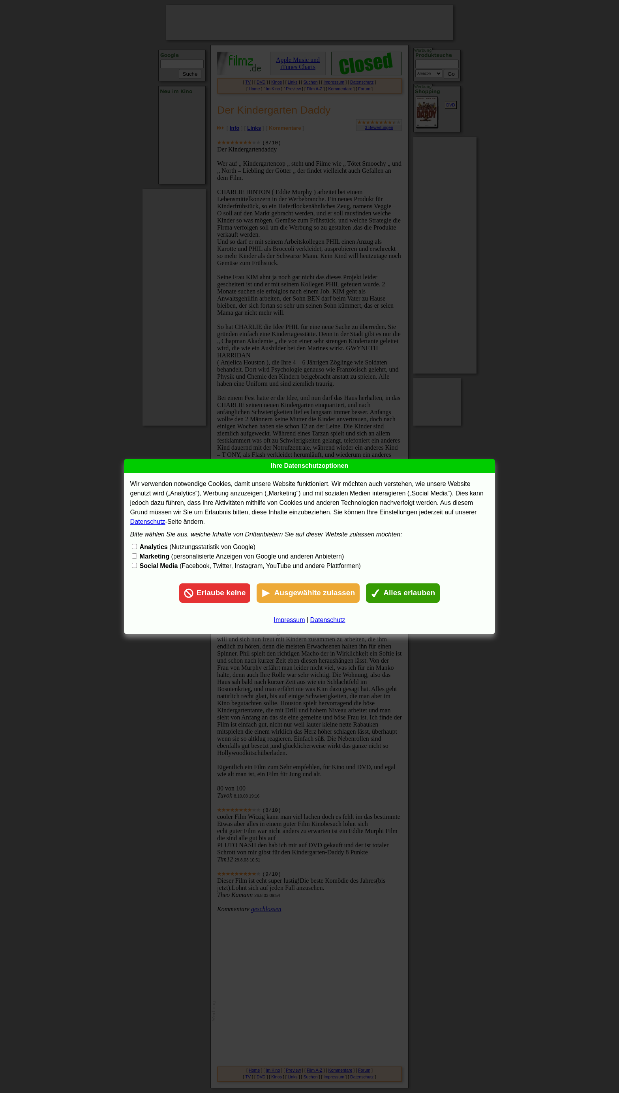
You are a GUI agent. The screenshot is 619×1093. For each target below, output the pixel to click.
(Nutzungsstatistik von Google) (197, 547)
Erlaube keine (215, 593)
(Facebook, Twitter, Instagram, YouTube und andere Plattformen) (250, 565)
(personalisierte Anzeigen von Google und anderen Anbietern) (242, 556)
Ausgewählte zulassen (308, 593)
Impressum (289, 620)
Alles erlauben (403, 593)
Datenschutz (147, 521)
